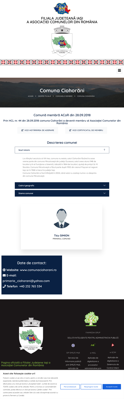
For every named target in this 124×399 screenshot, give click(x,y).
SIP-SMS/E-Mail (73, 353)
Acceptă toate (111, 387)
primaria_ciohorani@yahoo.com (26, 281)
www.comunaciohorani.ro (38, 270)
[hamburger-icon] (119, 70)
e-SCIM (113, 352)
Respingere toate (91, 387)
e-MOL (93, 353)
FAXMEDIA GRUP (93, 333)
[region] (62, 384)
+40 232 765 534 (30, 286)
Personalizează (70, 387)
